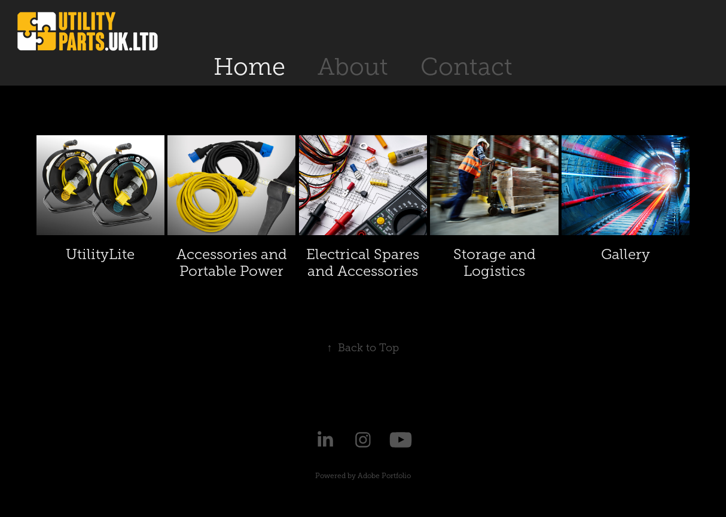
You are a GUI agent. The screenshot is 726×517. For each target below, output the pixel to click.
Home (249, 66)
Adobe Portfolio (384, 476)
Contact (466, 66)
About (353, 66)
